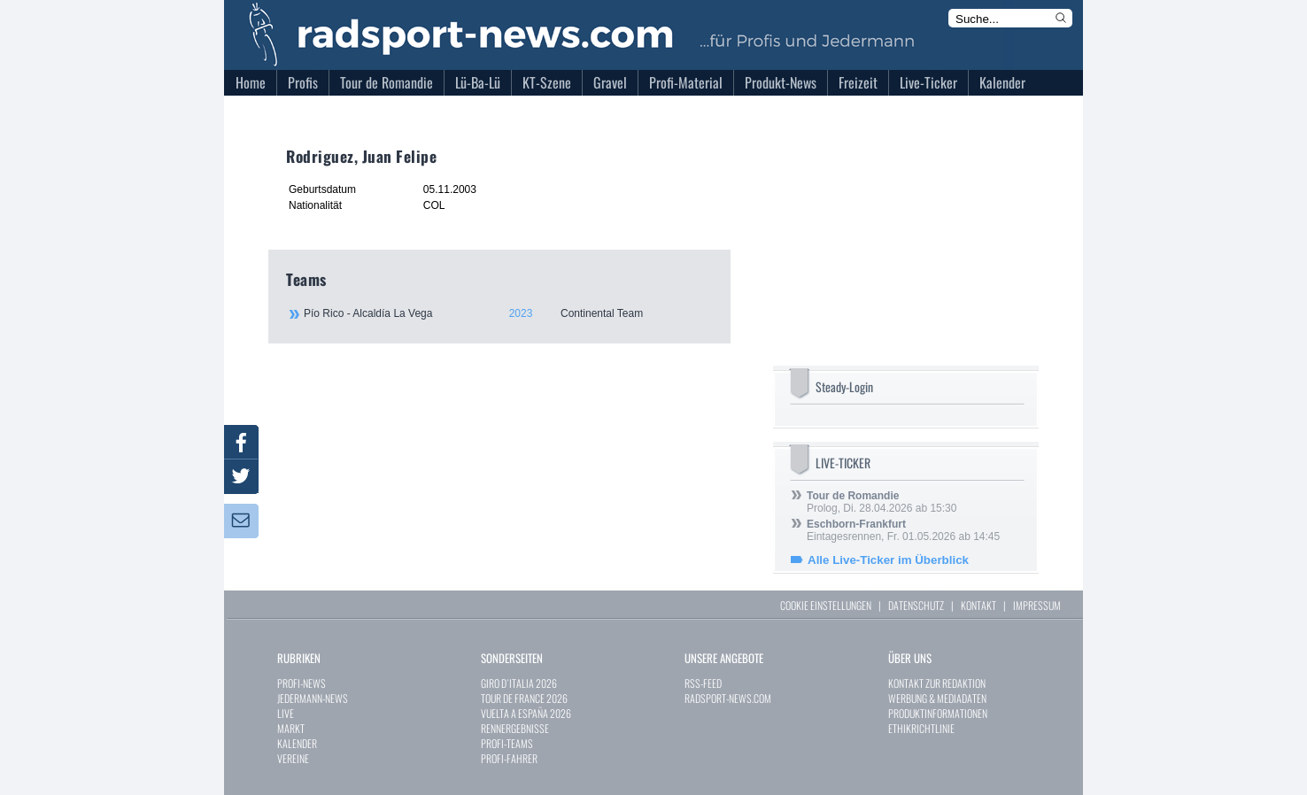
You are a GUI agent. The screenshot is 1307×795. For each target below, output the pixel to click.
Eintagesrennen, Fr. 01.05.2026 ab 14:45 (903, 530)
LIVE (285, 713)
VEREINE (293, 758)
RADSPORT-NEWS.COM (727, 698)
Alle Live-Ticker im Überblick (888, 560)
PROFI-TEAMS (507, 743)
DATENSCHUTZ (916, 605)
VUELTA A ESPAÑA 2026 (526, 713)
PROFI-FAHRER (509, 758)
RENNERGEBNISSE (515, 728)
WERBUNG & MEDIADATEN (937, 698)
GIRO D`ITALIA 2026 (519, 683)
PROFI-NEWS (301, 683)
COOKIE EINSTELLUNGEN (825, 605)
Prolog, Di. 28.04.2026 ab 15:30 (881, 502)
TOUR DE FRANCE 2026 (524, 698)
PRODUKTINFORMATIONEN (937, 713)
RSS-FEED (703, 683)
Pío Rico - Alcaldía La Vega (507, 313)
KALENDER (297, 743)
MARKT (291, 728)
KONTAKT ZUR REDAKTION (937, 683)
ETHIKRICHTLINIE (921, 728)
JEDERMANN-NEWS (312, 698)
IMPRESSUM (1037, 605)
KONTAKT (978, 605)
